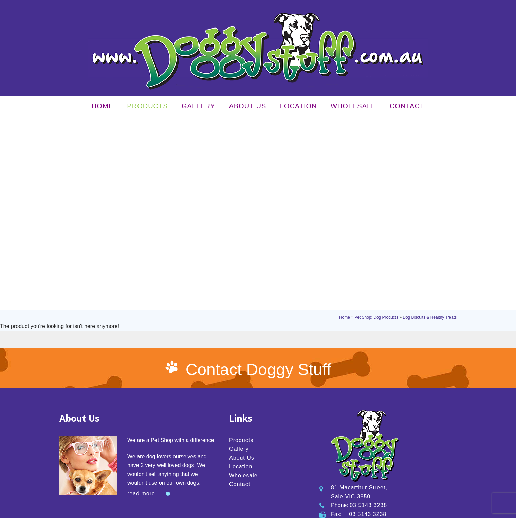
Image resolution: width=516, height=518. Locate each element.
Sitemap (187, 510)
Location (298, 107)
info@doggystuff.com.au (381, 362)
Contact (407, 107)
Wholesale (353, 107)
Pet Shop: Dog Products (376, 125)
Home (102, 107)
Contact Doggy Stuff (258, 209)
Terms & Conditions (159, 510)
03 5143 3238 (368, 344)
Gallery (198, 107)
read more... (144, 332)
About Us (247, 107)
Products (147, 107)
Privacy (132, 510)
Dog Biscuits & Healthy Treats (430, 125)
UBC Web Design (365, 510)
